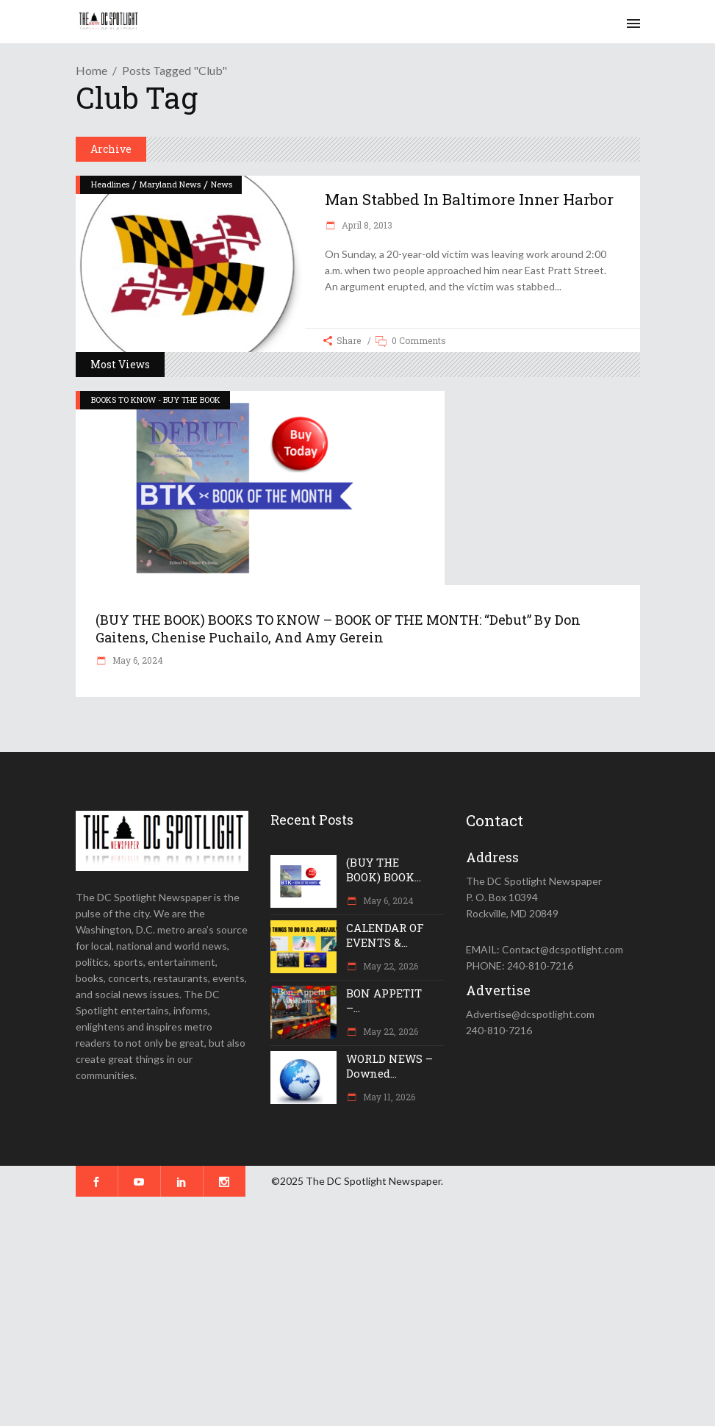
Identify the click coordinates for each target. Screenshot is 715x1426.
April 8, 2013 (365, 225)
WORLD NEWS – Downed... (389, 1066)
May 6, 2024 (136, 660)
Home (91, 70)
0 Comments (419, 340)
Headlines (110, 184)
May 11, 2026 (388, 1097)
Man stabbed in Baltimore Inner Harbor (469, 199)
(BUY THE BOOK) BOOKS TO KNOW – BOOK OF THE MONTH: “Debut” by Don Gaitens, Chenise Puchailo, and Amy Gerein (338, 628)
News (221, 184)
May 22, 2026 (389, 966)
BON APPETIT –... (384, 1000)
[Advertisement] (357, 1311)
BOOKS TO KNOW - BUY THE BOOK (155, 399)
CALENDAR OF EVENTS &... (385, 935)
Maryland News (170, 184)
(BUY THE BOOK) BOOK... (383, 869)
